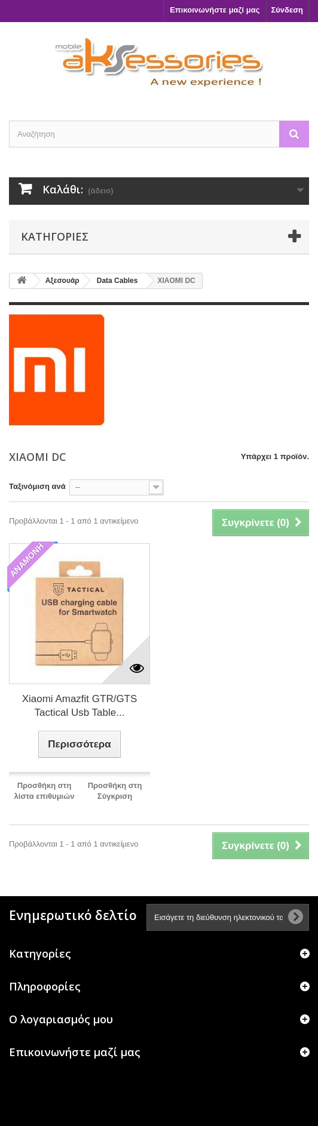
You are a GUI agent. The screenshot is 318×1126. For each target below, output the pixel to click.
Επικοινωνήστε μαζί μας (214, 9)
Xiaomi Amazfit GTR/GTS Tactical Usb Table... (79, 705)
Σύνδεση (287, 9)
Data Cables (117, 280)
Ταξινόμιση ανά (37, 486)
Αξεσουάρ (62, 280)
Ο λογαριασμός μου (61, 1019)
